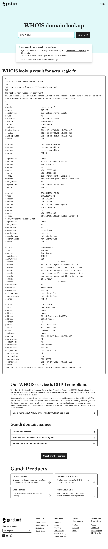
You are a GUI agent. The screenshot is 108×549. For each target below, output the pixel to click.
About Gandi (41, 522)
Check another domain (54, 456)
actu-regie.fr (26, 47)
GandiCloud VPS (60, 536)
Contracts (95, 528)
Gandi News (40, 531)
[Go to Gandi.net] (9, 4)
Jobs (37, 534)
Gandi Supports (42, 525)
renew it (34, 55)
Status (75, 525)
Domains (57, 522)
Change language (9, 526)
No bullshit (40, 528)
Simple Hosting (60, 533)
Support (75, 528)
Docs (74, 531)
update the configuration (76, 51)
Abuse (93, 525)
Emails (56, 525)
